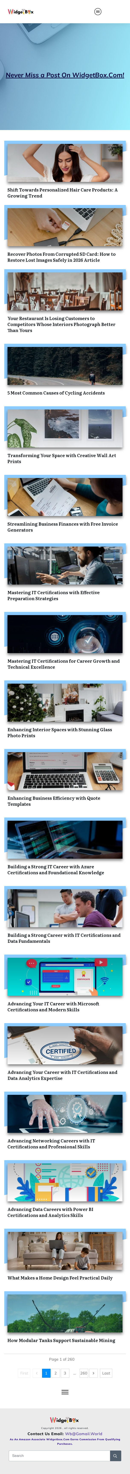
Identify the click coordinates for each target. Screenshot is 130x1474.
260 (83, 1373)
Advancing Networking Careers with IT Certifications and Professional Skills (51, 1143)
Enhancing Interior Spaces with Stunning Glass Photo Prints (59, 732)
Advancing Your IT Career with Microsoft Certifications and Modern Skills (53, 1006)
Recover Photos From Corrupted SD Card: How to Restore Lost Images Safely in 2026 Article (61, 257)
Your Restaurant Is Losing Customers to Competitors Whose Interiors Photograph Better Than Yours (61, 324)
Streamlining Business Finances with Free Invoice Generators (62, 527)
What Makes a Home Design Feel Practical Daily (60, 1277)
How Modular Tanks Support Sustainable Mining (61, 1340)
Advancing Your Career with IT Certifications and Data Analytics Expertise (62, 1075)
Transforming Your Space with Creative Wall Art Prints (61, 458)
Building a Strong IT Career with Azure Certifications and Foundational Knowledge (55, 869)
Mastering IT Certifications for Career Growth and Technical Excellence (63, 664)
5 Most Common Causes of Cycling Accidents (56, 392)
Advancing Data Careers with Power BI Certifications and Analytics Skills (50, 1212)
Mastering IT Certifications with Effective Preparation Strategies (53, 595)
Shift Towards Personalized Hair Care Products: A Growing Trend (62, 192)
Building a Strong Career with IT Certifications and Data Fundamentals (64, 938)
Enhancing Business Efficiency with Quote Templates (53, 801)
